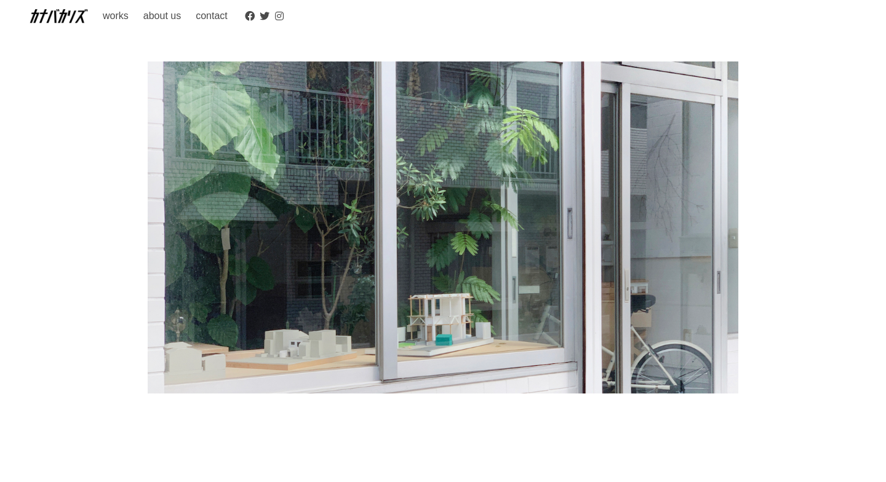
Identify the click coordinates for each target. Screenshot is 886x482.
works (116, 15)
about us (162, 15)
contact (212, 15)
